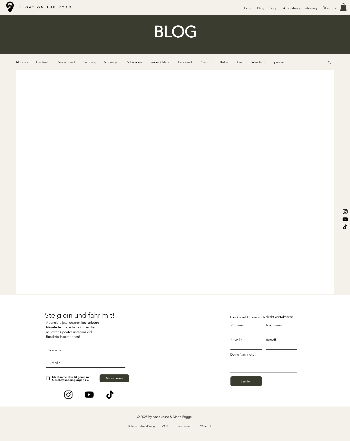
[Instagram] (345, 211)
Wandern (258, 62)
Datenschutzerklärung (141, 426)
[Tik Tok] (345, 227)
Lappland (185, 62)
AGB (165, 426)
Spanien (278, 62)
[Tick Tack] (109, 394)
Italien (224, 62)
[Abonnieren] (114, 378)
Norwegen (111, 62)
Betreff (271, 340)
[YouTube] (345, 219)
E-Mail (235, 340)
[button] (300, 8)
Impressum (183, 426)
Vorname (237, 325)
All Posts (22, 62)
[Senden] (246, 381)
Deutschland (66, 62)
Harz (240, 62)
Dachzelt (42, 62)
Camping (89, 62)
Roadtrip (206, 62)
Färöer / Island (160, 62)
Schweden (134, 62)
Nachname (274, 325)
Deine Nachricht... (243, 354)
